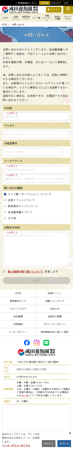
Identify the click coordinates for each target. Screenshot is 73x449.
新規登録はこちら (27, 3)
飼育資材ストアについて (23, 206)
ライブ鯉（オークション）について (29, 194)
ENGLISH (55, 2)
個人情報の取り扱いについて (25, 271)
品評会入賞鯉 (55, 316)
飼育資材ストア (18, 300)
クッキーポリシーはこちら (16, 445)
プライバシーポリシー (54, 324)
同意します (32, 271)
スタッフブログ (18, 308)
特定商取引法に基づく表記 (55, 331)
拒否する (48, 443)
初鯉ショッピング (54, 300)
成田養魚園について (20, 212)
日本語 (44, 2)
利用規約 (18, 324)
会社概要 (18, 316)
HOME (4, 24)
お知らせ (54, 308)
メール (25, 395)
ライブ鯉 (36, 17)
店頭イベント (55, 293)
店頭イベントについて (21, 200)
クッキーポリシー (18, 331)
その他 (12, 218)
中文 (66, 2)
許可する (64, 443)
